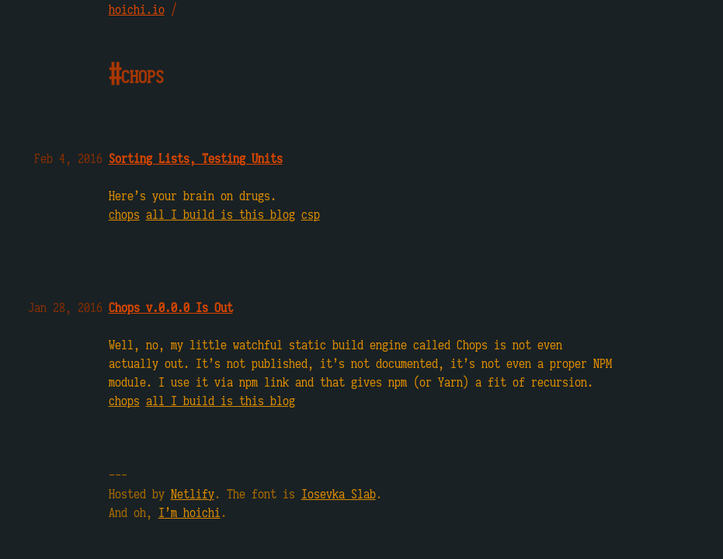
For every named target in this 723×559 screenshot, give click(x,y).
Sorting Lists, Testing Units (196, 158)
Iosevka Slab (338, 494)
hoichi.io (137, 9)
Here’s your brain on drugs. (192, 195)
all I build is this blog (220, 214)
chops (124, 214)
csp (310, 214)
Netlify (192, 494)
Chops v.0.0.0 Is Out (171, 307)
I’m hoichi (189, 512)
